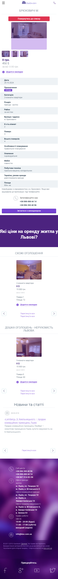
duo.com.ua (48, 548)
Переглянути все (27, 313)
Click (3, 3)
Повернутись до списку (29, 18)
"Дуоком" (24, 544)
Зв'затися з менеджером (29, 210)
